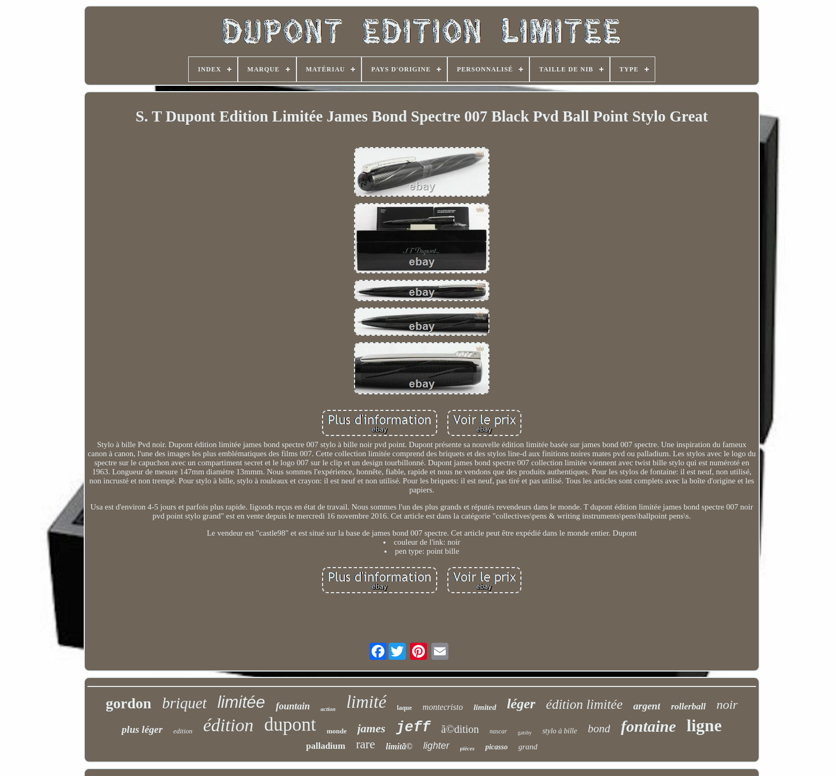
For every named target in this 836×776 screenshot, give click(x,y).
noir (727, 705)
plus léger (142, 729)
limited (484, 707)
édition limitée (584, 704)
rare (365, 744)
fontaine (648, 726)
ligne (704, 725)
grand (527, 746)
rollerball (688, 706)
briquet (184, 703)
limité (366, 702)
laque (404, 708)
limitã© (398, 746)
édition (228, 725)
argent (647, 706)
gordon (128, 703)
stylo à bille (559, 731)
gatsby (525, 732)
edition (182, 731)
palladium (325, 746)
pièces (467, 748)
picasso (496, 747)
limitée (242, 702)
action (327, 709)
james (371, 728)
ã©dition (460, 729)
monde (337, 731)
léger (521, 704)
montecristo (443, 707)
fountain (293, 706)
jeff (413, 727)
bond (599, 728)
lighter (436, 745)
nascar (498, 731)
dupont (290, 724)
